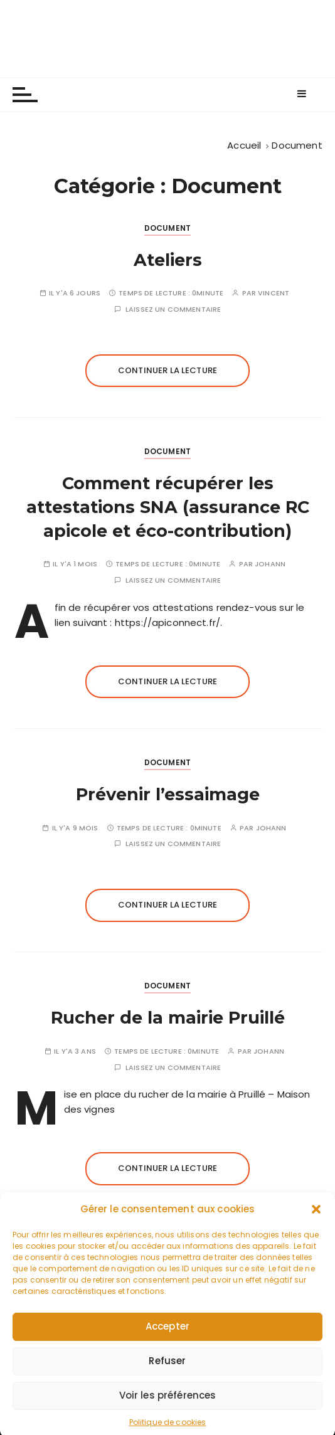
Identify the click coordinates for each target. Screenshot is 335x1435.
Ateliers (168, 260)
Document (167, 228)
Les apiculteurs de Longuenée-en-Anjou (168, 38)
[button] (316, 1231)
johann (270, 564)
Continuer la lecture (167, 370)
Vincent (273, 293)
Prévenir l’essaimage (168, 794)
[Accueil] (244, 145)
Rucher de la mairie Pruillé (168, 1017)
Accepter (167, 1348)
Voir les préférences (167, 1417)
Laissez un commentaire (173, 309)
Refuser (167, 1382)
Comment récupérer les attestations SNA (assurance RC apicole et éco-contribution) (167, 507)
